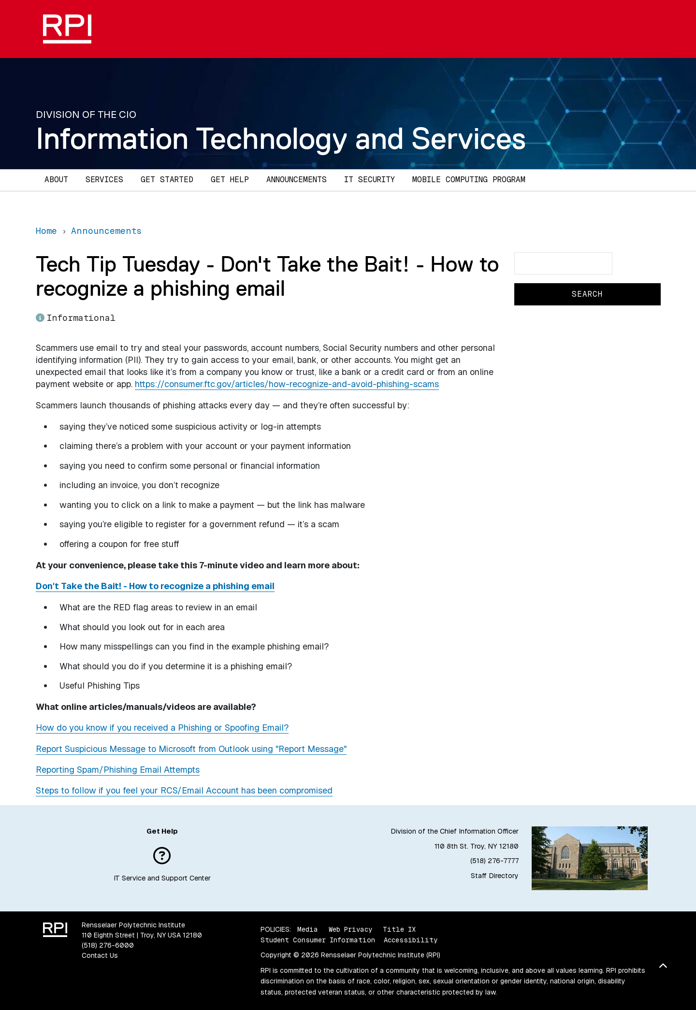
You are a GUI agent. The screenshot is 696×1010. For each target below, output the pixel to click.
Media (307, 929)
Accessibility (410, 940)
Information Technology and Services (281, 138)
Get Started (167, 179)
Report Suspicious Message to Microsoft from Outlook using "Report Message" (191, 748)
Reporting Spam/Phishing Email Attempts (118, 769)
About (56, 179)
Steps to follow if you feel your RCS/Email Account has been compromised (184, 790)
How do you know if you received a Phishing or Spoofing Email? (162, 727)
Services (104, 179)
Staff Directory (495, 875)
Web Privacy (350, 929)
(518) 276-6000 (108, 945)
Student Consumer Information (318, 940)
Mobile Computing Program (468, 179)
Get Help (230, 179)
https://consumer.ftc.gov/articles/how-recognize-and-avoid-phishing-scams (287, 384)
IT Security (369, 179)
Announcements (296, 179)
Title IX (399, 929)
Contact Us (100, 955)
